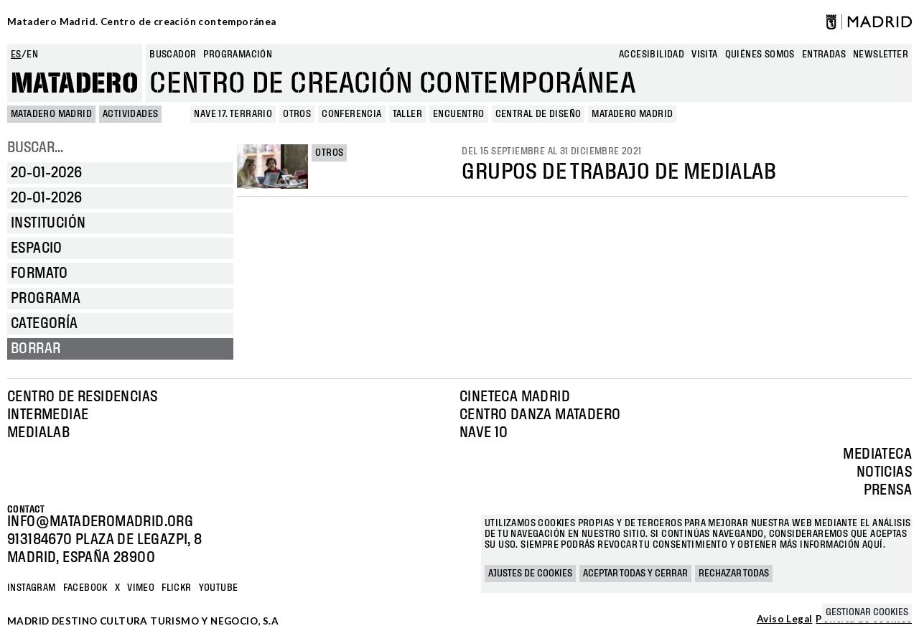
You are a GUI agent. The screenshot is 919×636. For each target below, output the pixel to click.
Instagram (31, 588)
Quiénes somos (760, 55)
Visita (704, 55)
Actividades (130, 114)
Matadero (75, 84)
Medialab (38, 433)
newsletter (880, 55)
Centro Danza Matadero (540, 415)
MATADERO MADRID (51, 114)
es (16, 55)
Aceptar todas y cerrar (635, 574)
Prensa (888, 490)
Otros (329, 153)
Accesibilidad (651, 55)
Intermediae (47, 415)
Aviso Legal (784, 619)
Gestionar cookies (867, 612)
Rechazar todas (734, 574)
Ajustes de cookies (530, 574)
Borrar (35, 349)
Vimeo (140, 588)
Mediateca (877, 454)
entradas (824, 55)
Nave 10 (484, 433)
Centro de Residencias (82, 397)
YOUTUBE (218, 588)
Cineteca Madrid (515, 397)
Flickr (176, 588)
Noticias (884, 472)
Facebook (85, 588)
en (32, 55)
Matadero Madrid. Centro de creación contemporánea (141, 21)
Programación (237, 55)
